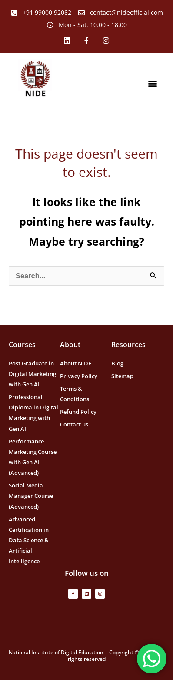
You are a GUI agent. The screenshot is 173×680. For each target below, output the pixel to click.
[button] (152, 83)
